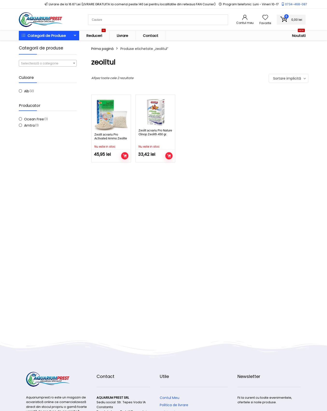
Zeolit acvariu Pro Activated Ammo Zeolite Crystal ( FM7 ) (110, 138)
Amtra (29, 125)
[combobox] (48, 63)
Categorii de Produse (44, 35)
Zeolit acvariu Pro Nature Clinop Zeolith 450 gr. (155, 132)
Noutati (299, 34)
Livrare (122, 35)
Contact (150, 35)
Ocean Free (34, 119)
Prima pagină (102, 48)
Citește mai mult (124, 155)
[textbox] (48, 63)
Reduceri (96, 34)
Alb (26, 91)
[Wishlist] (265, 18)
